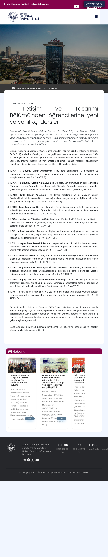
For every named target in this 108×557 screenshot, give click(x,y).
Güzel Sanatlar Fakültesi (26, 88)
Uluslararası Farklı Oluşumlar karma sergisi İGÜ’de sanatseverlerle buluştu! (19, 380)
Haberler (52, 88)
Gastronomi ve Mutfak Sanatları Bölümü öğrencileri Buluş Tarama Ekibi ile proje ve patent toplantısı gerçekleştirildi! (53, 381)
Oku (29, 418)
